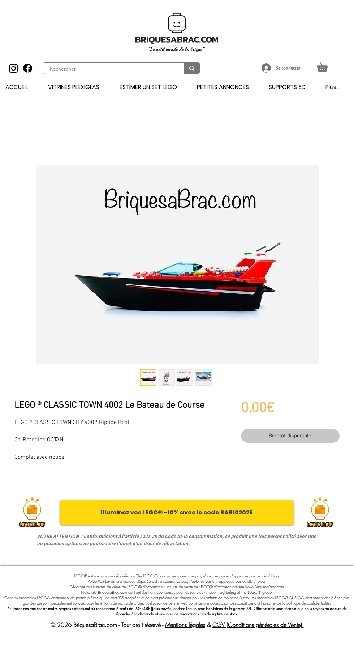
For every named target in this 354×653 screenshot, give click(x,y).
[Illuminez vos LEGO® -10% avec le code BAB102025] (177, 512)
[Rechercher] (109, 69)
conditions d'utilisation (254, 603)
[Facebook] (28, 68)
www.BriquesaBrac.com (264, 586)
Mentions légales (185, 625)
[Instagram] (14, 68)
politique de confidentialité (308, 603)
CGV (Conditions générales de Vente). (258, 625)
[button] (327, 65)
